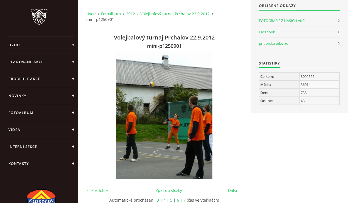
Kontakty (18, 163)
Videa (14, 129)
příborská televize (273, 43)
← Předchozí (98, 190)
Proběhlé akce (24, 78)
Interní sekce (22, 146)
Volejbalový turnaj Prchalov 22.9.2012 (175, 13)
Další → (235, 190)
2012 (130, 13)
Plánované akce (25, 61)
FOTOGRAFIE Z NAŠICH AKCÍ (282, 20)
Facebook (267, 31)
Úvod (14, 44)
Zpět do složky (169, 190)
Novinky (17, 95)
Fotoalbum (20, 112)
